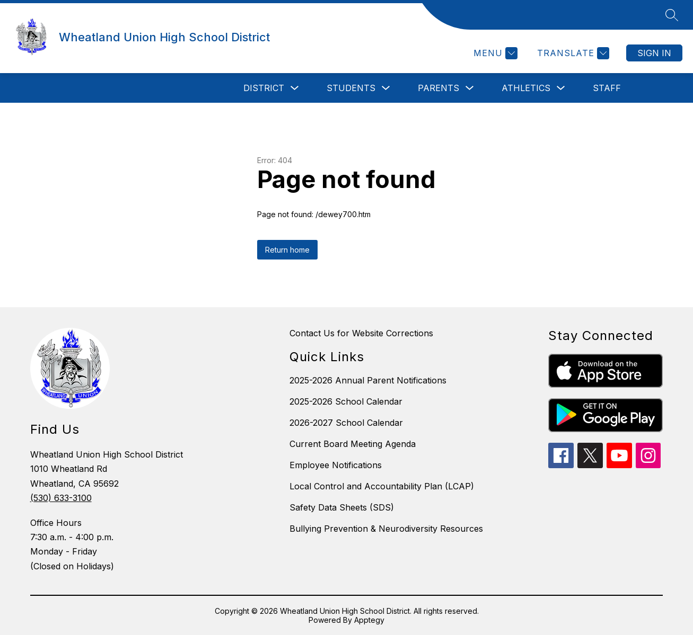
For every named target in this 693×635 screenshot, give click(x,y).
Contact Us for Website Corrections (361, 333)
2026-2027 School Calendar (346, 422)
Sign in (654, 53)
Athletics (526, 88)
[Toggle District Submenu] (294, 88)
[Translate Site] (571, 53)
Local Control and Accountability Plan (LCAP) (382, 486)
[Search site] (671, 14)
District (263, 88)
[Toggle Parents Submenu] (469, 88)
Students (351, 88)
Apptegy (369, 619)
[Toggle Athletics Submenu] (561, 88)
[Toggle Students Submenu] (386, 88)
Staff (607, 88)
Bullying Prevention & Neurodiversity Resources (386, 528)
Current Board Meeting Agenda (353, 444)
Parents (438, 88)
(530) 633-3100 (61, 498)
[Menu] (494, 53)
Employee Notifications (336, 465)
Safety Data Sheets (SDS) (342, 507)
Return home (287, 249)
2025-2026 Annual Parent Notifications (368, 380)
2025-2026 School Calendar (346, 401)
